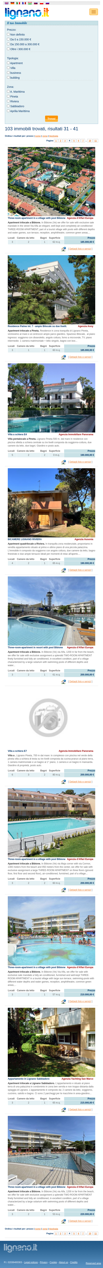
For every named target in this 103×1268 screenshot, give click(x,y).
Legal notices (31, 1262)
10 (90, 140)
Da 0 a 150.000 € (20, 39)
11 (95, 140)
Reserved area (93, 1263)
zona (45, 136)
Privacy (43, 1262)
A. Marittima (17, 91)
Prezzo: (11, 29)
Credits (74, 1262)
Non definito (17, 34)
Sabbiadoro (17, 106)
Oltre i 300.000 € (20, 49)
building (15, 77)
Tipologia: (13, 58)
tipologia (53, 136)
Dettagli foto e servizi (80, 248)
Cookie (53, 1262)
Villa (12, 68)
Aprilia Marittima (20, 111)
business (15, 72)
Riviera (14, 101)
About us (63, 1262)
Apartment (16, 63)
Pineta (14, 96)
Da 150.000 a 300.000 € (24, 44)
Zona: (10, 86)
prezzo (29, 136)
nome (38, 136)
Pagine (49, 140)
